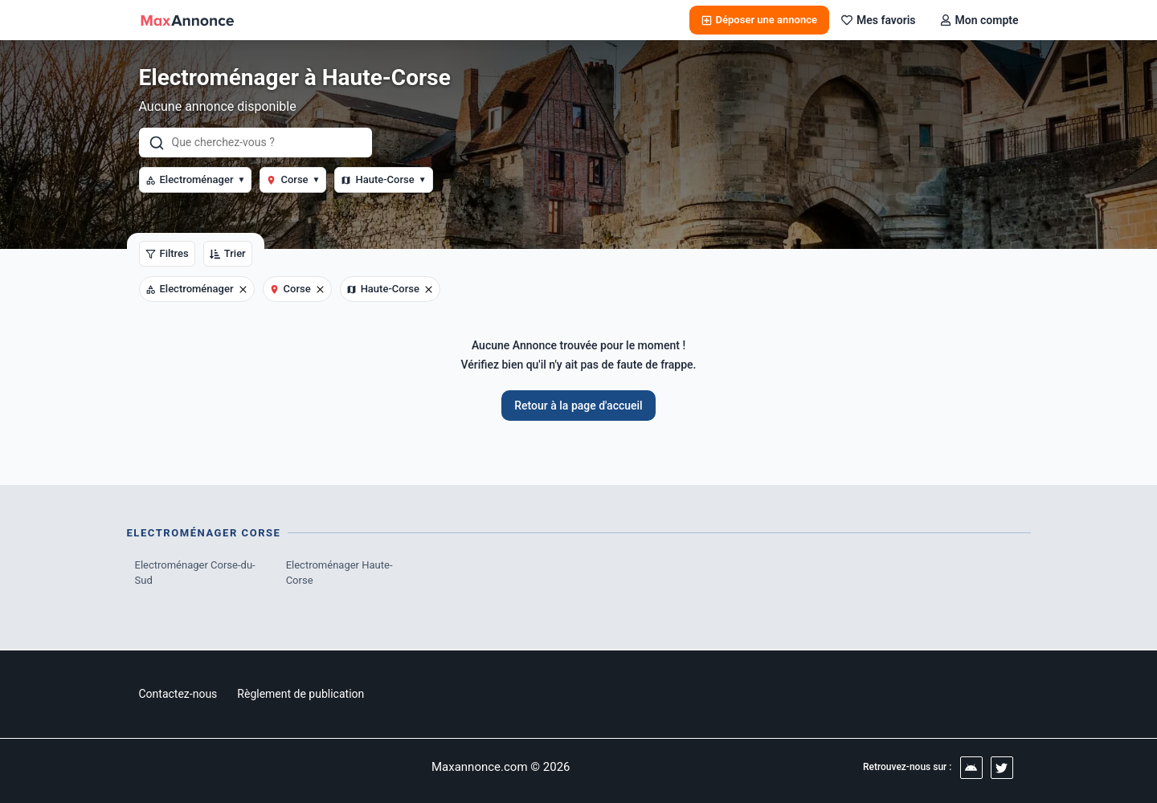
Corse (293, 179)
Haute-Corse (383, 179)
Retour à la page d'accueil (578, 405)
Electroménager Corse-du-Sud (195, 573)
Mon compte (979, 20)
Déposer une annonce (759, 20)
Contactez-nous (178, 693)
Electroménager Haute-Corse (339, 573)
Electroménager (195, 179)
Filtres (167, 253)
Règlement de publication (300, 693)
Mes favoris (878, 20)
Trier (228, 253)
